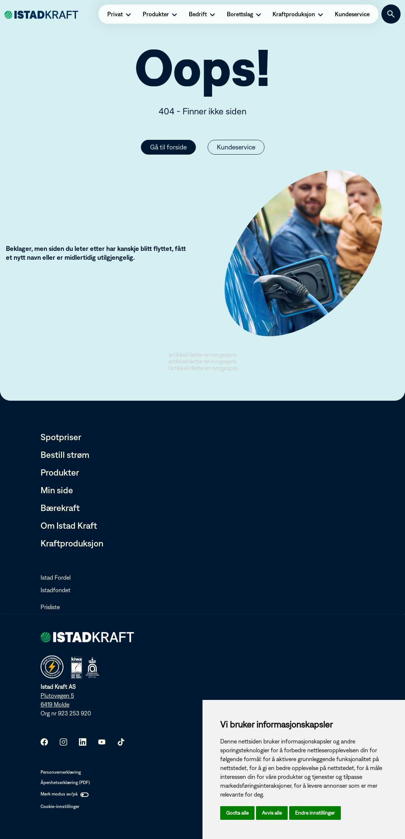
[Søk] (391, 14)
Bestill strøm (65, 454)
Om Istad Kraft (69, 525)
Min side (57, 490)
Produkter (60, 472)
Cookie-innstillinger (60, 806)
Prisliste (50, 607)
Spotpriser (61, 437)
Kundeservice (236, 147)
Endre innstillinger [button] (315, 813)
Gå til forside (168, 147)
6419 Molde (55, 704)
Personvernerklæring (61, 772)
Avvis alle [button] (272, 813)
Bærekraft (60, 508)
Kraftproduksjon (72, 543)
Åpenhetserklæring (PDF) (65, 782)
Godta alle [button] (237, 813)
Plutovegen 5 (57, 695)
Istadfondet (55, 590)
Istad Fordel (55, 577)
